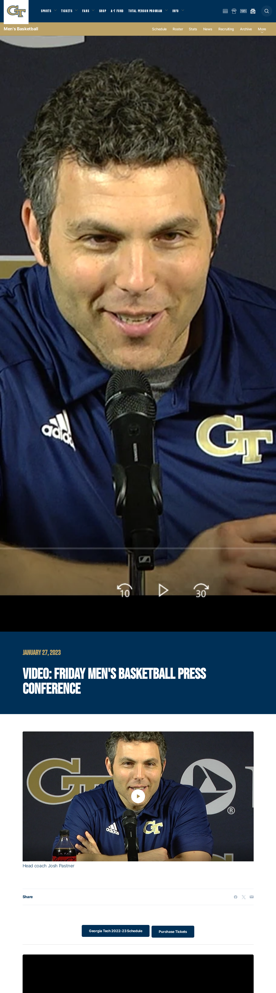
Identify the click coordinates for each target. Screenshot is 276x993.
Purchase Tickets (174, 934)
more (262, 33)
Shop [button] (107, 12)
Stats (193, 33)
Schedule (159, 33)
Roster (178, 33)
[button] (266, 12)
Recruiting (226, 33)
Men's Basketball (21, 32)
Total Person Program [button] (150, 12)
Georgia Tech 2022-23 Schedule (114, 934)
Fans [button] (88, 12)
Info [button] (182, 12)
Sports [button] (46, 12)
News (207, 33)
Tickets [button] (69, 12)
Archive (246, 33)
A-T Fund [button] (122, 12)
